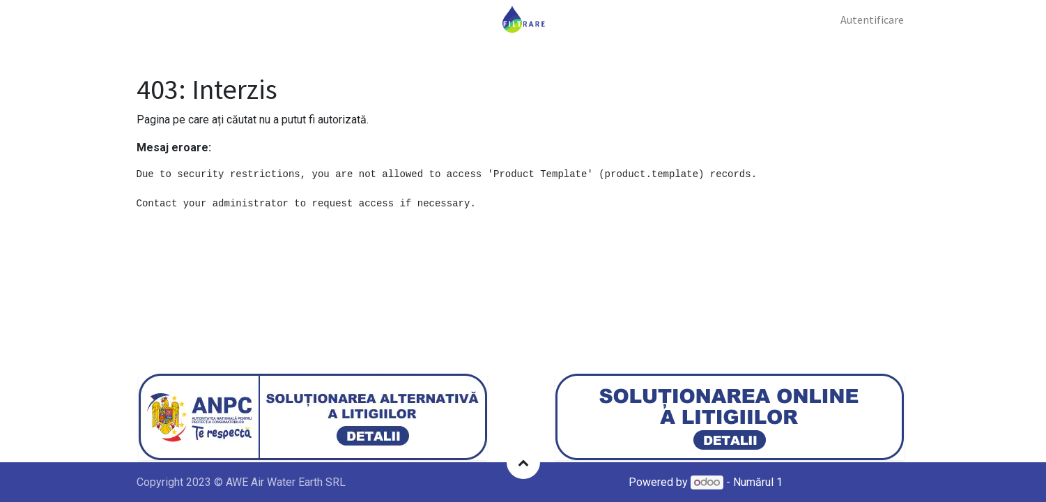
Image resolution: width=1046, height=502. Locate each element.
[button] (523, 462)
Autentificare (872, 19)
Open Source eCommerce (847, 482)
